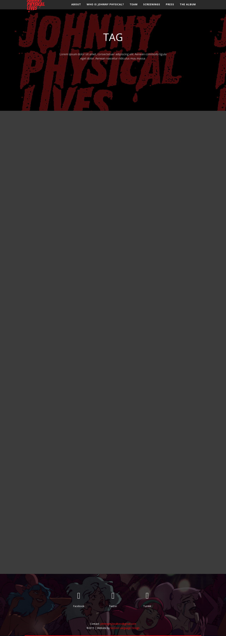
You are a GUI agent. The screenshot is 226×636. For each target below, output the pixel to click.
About (76, 8)
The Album (188, 8)
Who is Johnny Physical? (105, 8)
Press (170, 8)
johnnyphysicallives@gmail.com (118, 623)
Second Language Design (124, 628)
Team (134, 8)
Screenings (151, 8)
